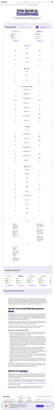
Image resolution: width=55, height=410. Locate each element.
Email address (38, 399)
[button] (15, 36)
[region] (27, 282)
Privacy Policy (47, 406)
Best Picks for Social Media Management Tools (30, 383)
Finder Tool (41, 386)
